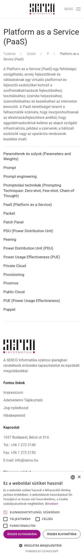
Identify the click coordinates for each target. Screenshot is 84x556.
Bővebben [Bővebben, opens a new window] (51, 504)
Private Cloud (15, 265)
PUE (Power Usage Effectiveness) (31, 300)
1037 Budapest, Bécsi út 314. (26, 437)
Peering (9, 239)
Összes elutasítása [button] (62, 534)
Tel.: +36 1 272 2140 (19, 445)
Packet (9, 213)
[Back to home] (42, 9)
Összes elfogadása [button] (22, 534)
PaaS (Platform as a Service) (28, 204)
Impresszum (13, 392)
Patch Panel (13, 222)
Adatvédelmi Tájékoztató (23, 400)
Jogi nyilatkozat (15, 408)
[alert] (42, 514)
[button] (72, 9)
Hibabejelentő (14, 415)
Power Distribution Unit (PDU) (28, 248)
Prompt (9, 167)
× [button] (79, 477)
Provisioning (13, 274)
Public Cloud (14, 292)
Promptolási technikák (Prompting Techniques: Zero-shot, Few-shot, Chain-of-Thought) (39, 190)
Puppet (9, 309)
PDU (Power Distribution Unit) (28, 231)
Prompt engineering (20, 176)
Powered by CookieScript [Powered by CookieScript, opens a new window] (42, 551)
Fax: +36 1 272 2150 (19, 452)
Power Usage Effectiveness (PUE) (31, 257)
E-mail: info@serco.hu (20, 460)
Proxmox (10, 283)
